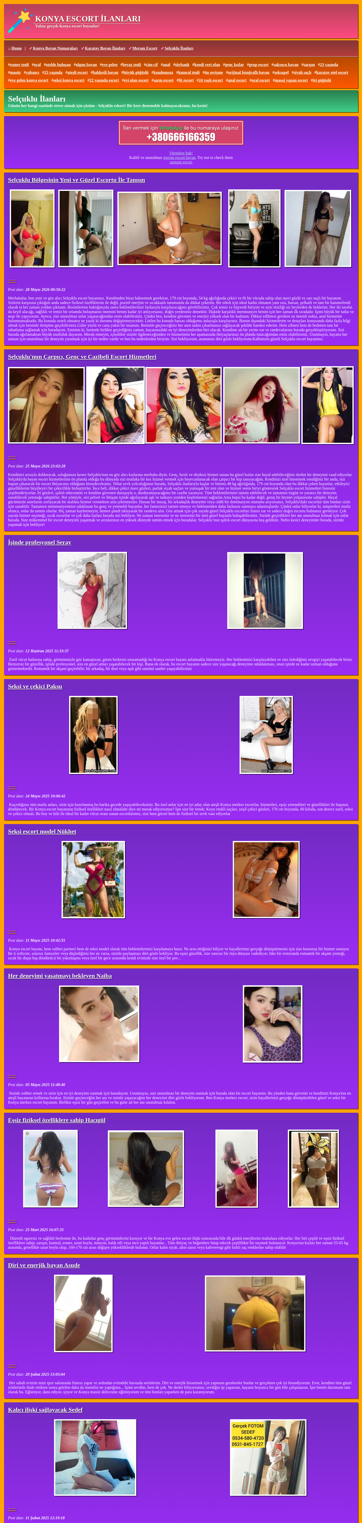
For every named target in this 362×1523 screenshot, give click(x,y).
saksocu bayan (286, 64)
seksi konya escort (68, 80)
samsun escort (181, 162)
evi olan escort (136, 80)
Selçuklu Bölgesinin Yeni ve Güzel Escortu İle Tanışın (76, 180)
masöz (15, 72)
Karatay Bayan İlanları (105, 48)
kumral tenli (189, 72)
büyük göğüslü (136, 72)
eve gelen (110, 64)
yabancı (32, 72)
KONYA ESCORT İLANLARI (88, 18)
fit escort (186, 80)
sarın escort (164, 80)
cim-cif (152, 64)
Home (17, 48)
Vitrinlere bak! (181, 153)
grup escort (258, 64)
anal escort (237, 80)
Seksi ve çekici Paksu (35, 686)
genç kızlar (234, 64)
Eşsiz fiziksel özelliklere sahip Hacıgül (57, 1120)
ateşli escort (77, 72)
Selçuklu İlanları (179, 48)
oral (37, 64)
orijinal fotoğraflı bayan (248, 72)
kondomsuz (163, 72)
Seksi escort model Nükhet (42, 831)
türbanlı (182, 64)
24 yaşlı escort (211, 80)
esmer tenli (19, 64)
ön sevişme (214, 72)
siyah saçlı (302, 72)
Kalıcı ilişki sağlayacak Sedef (45, 1409)
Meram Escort (144, 48)
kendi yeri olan (207, 64)
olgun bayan (86, 64)
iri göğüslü (322, 80)
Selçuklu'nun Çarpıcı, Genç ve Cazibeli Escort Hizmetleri (82, 356)
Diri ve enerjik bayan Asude (44, 1265)
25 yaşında (53, 72)
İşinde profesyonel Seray (39, 542)
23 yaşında (329, 64)
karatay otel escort (332, 72)
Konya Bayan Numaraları (55, 48)
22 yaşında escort (104, 80)
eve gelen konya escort (29, 80)
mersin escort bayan (179, 157)
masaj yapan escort (291, 80)
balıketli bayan (105, 72)
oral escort (261, 80)
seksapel (282, 72)
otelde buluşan (58, 64)
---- (12, 280)
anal (166, 64)
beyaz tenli (131, 64)
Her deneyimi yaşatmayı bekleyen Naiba (60, 975)
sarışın (309, 64)
